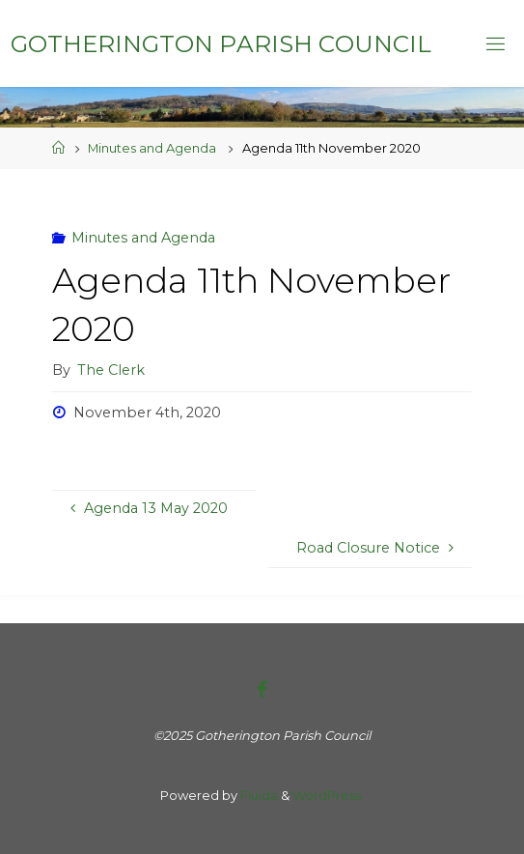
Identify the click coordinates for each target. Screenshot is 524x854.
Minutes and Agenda (152, 148)
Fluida (257, 795)
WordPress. (328, 795)
